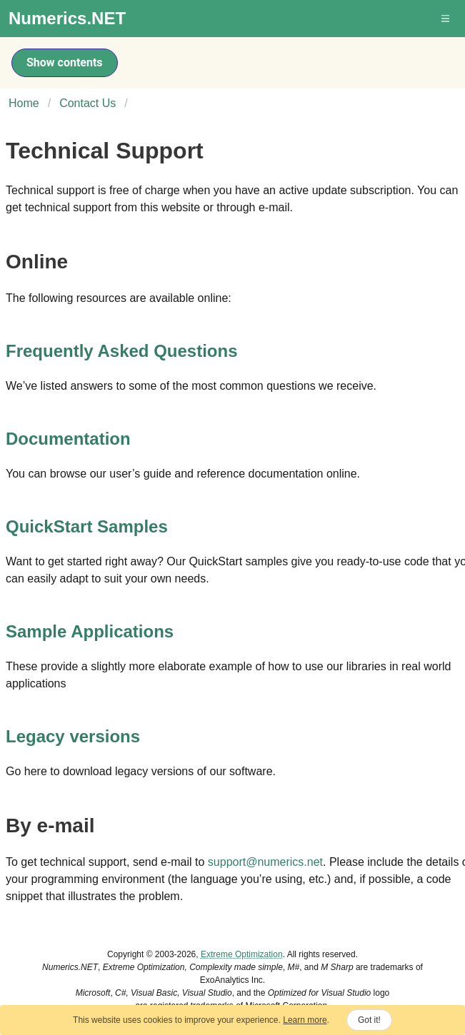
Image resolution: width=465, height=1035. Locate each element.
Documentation (68, 438)
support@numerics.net (265, 862)
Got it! (369, 1020)
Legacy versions (73, 736)
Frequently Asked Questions (122, 350)
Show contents (64, 62)
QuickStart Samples (87, 526)
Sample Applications (90, 631)
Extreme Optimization (242, 954)
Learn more (304, 1020)
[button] (446, 18)
